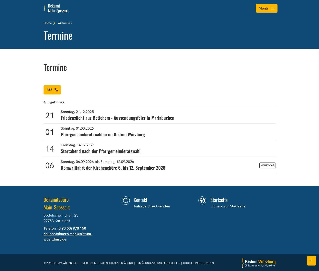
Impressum (89, 263)
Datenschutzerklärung (116, 263)
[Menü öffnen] (266, 8)
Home (48, 23)
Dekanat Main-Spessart (58, 8)
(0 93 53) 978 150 (72, 228)
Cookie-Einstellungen (198, 263)
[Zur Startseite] (258, 263)
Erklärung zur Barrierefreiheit (158, 263)
